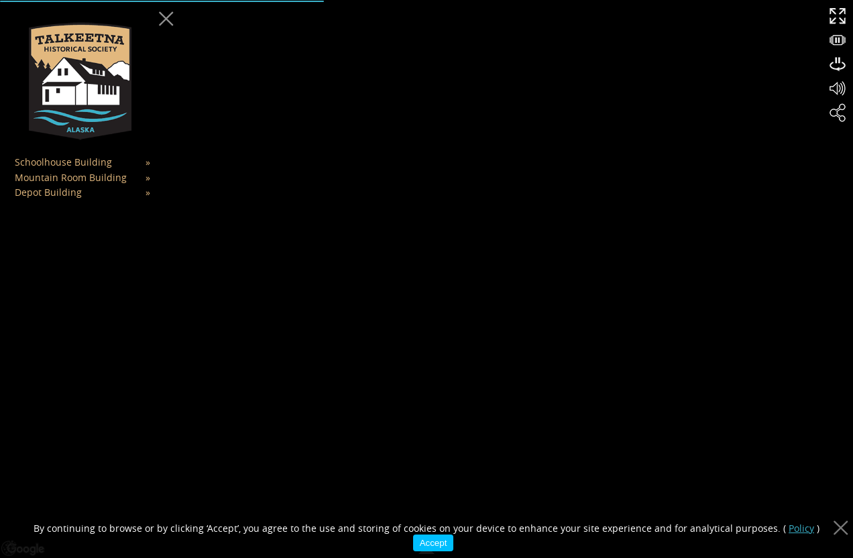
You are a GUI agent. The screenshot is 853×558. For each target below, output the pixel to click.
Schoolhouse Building (63, 162)
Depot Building (48, 192)
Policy (801, 528)
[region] (426, 279)
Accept (433, 543)
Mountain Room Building (71, 177)
